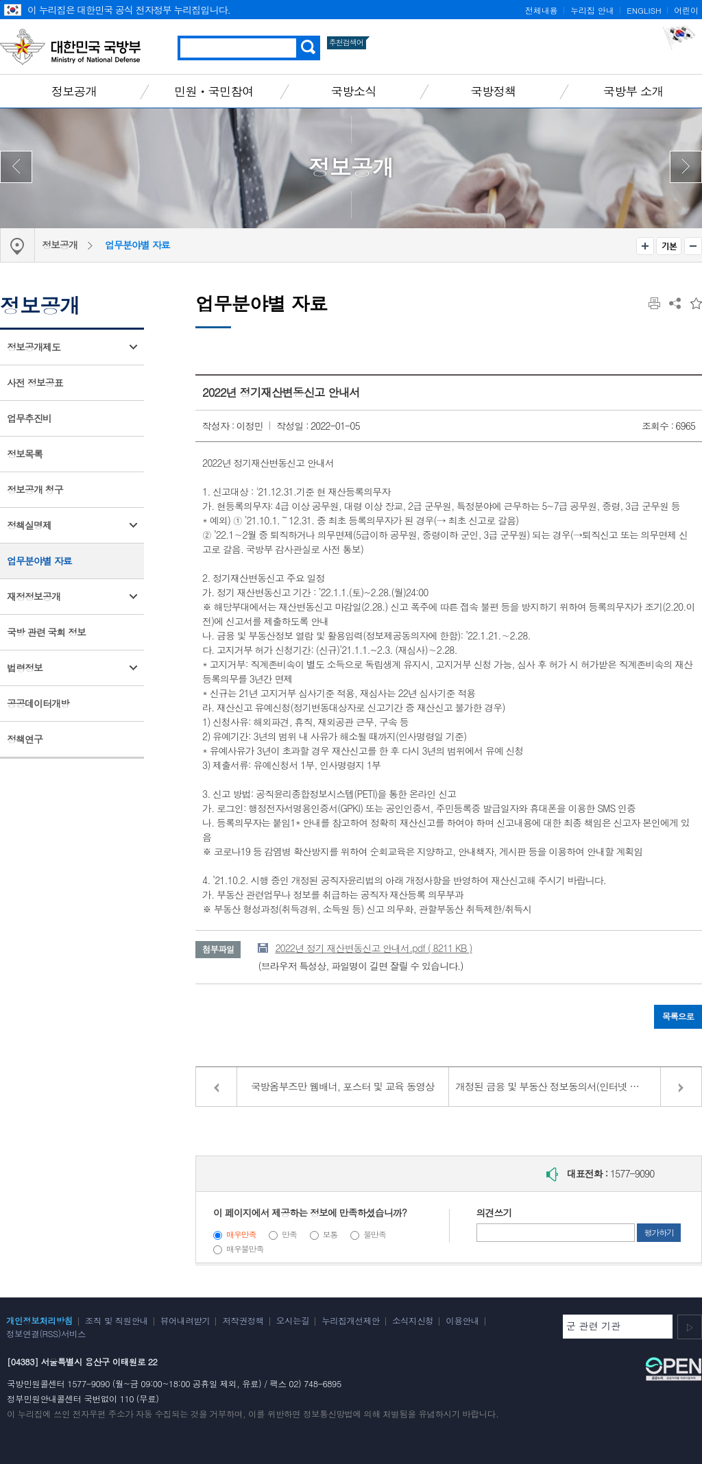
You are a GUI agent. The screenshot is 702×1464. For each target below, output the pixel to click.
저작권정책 (242, 1321)
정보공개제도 (33, 347)
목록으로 (678, 1016)
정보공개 (74, 90)
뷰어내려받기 (185, 1321)
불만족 (374, 1234)
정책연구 (25, 739)
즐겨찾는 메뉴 (696, 303)
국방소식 (353, 90)
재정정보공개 (33, 596)
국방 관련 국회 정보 (46, 632)
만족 (289, 1234)
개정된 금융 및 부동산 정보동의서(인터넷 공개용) (558, 1086)
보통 (330, 1234)
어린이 (686, 10)
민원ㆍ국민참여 (214, 90)
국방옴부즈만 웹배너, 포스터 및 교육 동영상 (343, 1086)
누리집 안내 (592, 10)
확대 (645, 246)
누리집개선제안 (351, 1321)
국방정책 (493, 90)
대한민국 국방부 (70, 46)
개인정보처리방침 (39, 1321)
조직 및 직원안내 (116, 1321)
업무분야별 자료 (137, 245)
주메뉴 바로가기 (0, 0)
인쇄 (654, 303)
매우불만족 (244, 1248)
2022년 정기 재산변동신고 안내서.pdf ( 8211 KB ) (373, 948)
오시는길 (292, 1321)
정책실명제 (29, 525)
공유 (675, 303)
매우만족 (241, 1234)
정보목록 (25, 454)
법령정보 (25, 667)
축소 (693, 246)
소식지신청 (412, 1321)
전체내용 (541, 10)
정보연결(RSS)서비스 (46, 1334)
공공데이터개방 (38, 703)
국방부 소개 (633, 90)
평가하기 (659, 1232)
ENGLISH (644, 10)
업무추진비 (29, 418)
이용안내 (462, 1321)
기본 (668, 246)
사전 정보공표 (35, 382)
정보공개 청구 (35, 489)
